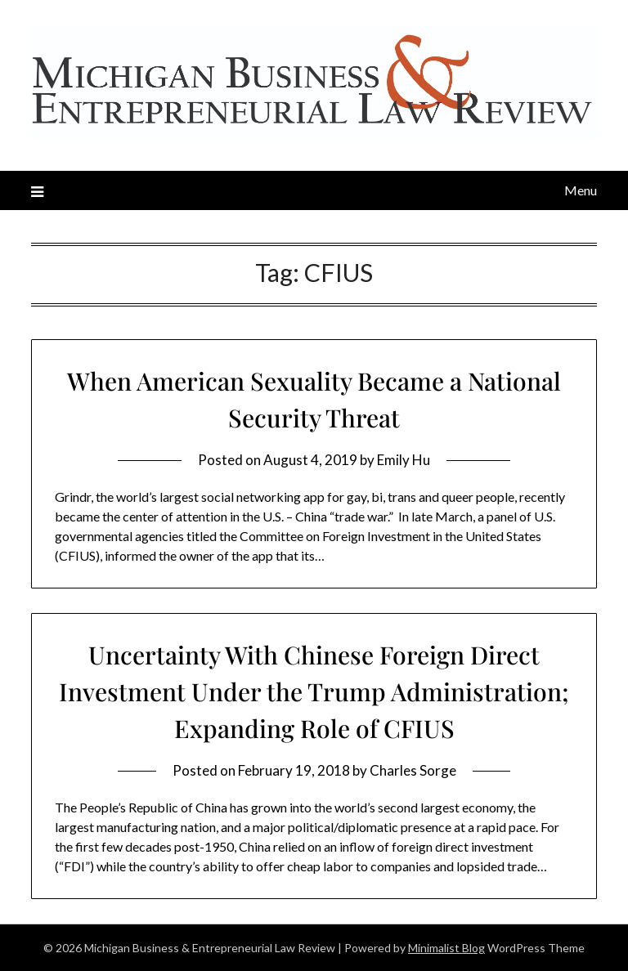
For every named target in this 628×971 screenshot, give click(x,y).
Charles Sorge (413, 770)
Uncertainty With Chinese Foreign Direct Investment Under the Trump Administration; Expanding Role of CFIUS (314, 691)
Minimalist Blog (446, 948)
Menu (580, 190)
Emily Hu (403, 459)
